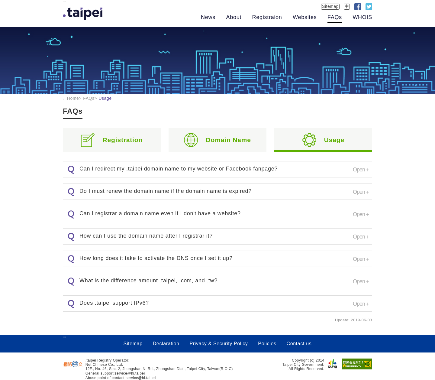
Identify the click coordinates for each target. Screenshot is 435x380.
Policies (267, 343)
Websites (305, 17)
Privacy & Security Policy (219, 343)
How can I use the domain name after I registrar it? (146, 236)
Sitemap (330, 6)
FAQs (334, 17)
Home (73, 98)
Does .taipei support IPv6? (114, 303)
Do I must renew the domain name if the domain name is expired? (165, 191)
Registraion (267, 17)
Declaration (166, 343)
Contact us (298, 343)
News (208, 17)
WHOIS (362, 17)
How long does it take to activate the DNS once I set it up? (156, 258)
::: (64, 2)
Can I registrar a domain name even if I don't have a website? (160, 213)
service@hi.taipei (130, 373)
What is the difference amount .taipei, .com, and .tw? (148, 281)
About (233, 17)
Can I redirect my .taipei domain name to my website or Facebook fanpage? (178, 169)
